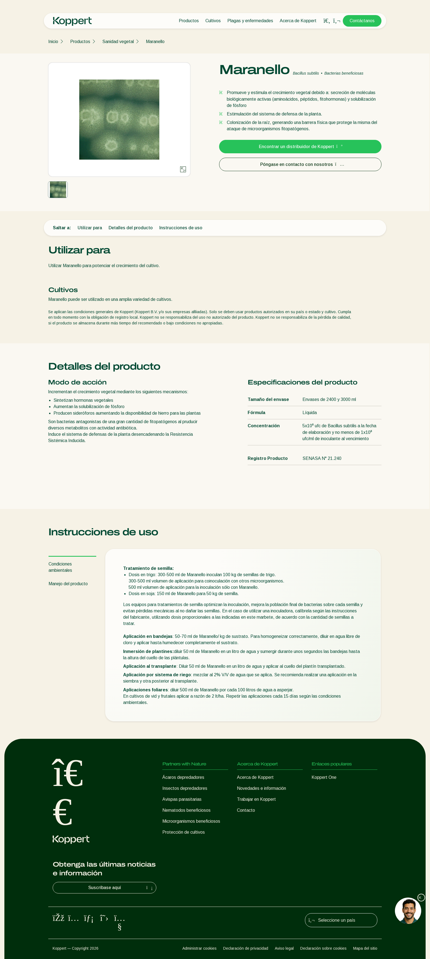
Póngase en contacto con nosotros (300, 164)
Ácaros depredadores (183, 777)
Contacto (246, 810)
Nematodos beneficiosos (186, 810)
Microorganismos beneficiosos (191, 821)
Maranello (155, 41)
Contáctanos (362, 20)
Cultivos (213, 20)
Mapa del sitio (365, 948)
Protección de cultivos (183, 832)
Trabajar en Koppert (256, 799)
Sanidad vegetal (118, 41)
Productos (189, 20)
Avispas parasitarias (182, 799)
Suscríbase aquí (121, 887)
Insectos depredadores (184, 788)
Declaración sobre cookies (323, 948)
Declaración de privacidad (245, 948)
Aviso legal (284, 948)
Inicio (53, 41)
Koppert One (324, 777)
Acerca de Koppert (298, 20)
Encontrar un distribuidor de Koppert (300, 146)
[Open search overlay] (327, 20)
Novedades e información (261, 788)
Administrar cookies (199, 948)
